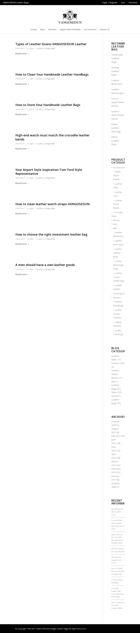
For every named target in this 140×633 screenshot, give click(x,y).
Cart (123, 2)
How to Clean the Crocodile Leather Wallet (118, 605)
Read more (22, 53)
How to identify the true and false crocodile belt (117, 571)
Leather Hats (118, 363)
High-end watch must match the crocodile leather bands (52, 137)
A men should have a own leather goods (45, 265)
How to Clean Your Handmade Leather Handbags (52, 74)
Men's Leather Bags (115, 385)
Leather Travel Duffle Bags (118, 277)
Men (115, 228)
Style (31, 48)
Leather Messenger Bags (118, 265)
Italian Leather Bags (115, 140)
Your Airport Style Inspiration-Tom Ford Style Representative (48, 172)
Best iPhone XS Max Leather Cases (117, 512)
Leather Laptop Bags (117, 253)
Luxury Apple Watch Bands (117, 102)
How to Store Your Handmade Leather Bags (47, 105)
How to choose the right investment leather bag (51, 234)
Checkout (133, 2)
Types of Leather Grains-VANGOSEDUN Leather (51, 44)
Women (117, 297)
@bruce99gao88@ (47, 48)
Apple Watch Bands (117, 175)
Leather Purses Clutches (117, 314)
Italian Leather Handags (116, 128)
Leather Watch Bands (117, 204)
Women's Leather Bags (116, 399)
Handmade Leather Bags (117, 58)
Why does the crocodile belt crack (116, 560)
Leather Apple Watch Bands (117, 115)
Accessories (119, 167)
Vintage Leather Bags (115, 71)
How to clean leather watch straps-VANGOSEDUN (52, 204)
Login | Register (110, 2)
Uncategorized (120, 293)
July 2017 (115, 436)
